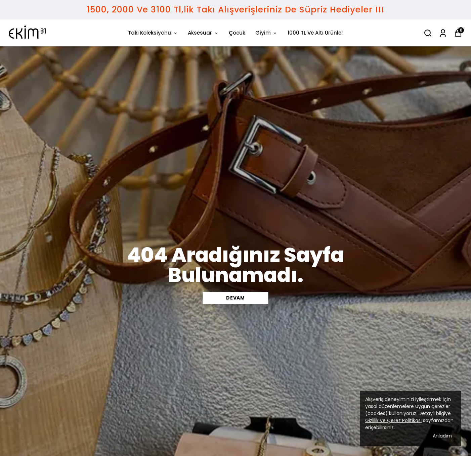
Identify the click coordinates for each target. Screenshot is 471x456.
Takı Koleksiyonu (153, 32)
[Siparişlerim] (443, 33)
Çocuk (237, 32)
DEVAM (235, 297)
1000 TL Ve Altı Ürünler (315, 32)
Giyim (266, 32)
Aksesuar (203, 32)
